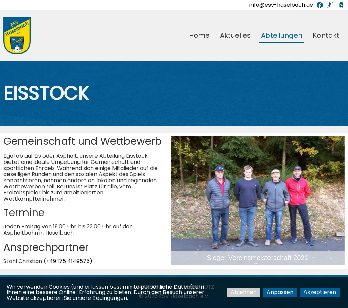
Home (199, 35)
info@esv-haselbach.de (281, 5)
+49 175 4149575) (69, 261)
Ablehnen (244, 292)
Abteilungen (281, 35)
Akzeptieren (319, 292)
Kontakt (326, 35)
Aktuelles (235, 35)
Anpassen (280, 292)
